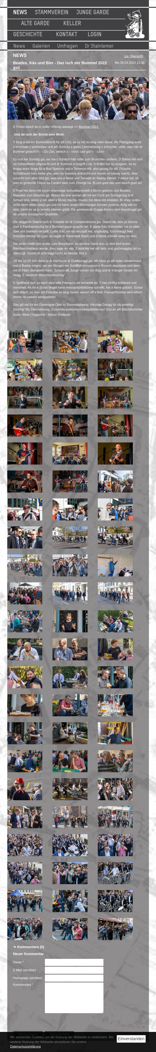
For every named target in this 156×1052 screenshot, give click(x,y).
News (20, 12)
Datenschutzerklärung (25, 1046)
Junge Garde (92, 12)
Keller (72, 23)
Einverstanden (131, 1038)
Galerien (41, 45)
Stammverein (51, 12)
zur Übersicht (133, 56)
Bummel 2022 (89, 126)
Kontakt (66, 34)
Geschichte (27, 34)
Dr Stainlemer (99, 45)
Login (95, 34)
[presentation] (74, 1021)
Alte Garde (35, 23)
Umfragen (67, 45)
